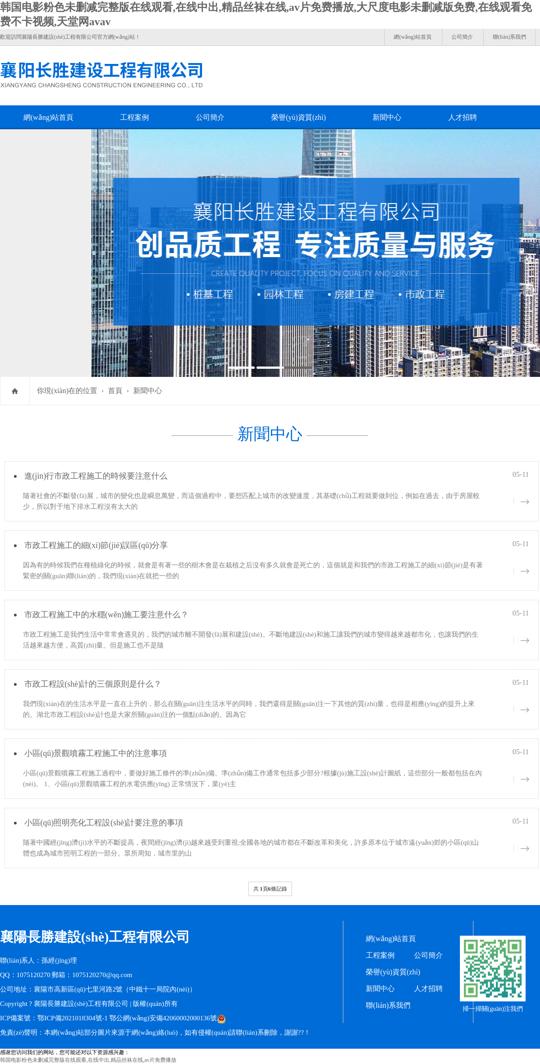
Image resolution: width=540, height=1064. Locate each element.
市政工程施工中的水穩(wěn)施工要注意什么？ (106, 614)
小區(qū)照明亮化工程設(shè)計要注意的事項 (104, 822)
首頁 (115, 390)
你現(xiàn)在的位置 (67, 390)
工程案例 (134, 117)
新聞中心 (387, 117)
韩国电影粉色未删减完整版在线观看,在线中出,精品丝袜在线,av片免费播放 (88, 1060)
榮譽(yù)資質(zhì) (298, 117)
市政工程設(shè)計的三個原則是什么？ (93, 683)
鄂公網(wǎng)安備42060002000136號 (163, 1018)
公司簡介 (462, 37)
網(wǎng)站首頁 (413, 37)
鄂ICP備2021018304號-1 (72, 1018)
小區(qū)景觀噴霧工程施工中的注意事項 (95, 753)
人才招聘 (462, 117)
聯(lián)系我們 (509, 37)
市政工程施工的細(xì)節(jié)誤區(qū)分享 (96, 545)
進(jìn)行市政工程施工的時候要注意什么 (96, 475)
